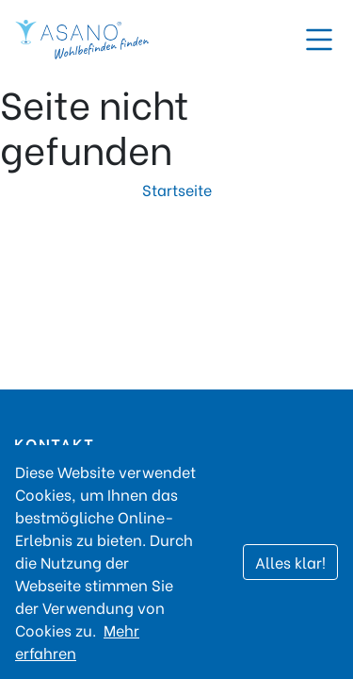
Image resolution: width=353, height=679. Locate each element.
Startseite (177, 189)
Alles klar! (290, 561)
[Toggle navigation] (319, 39)
